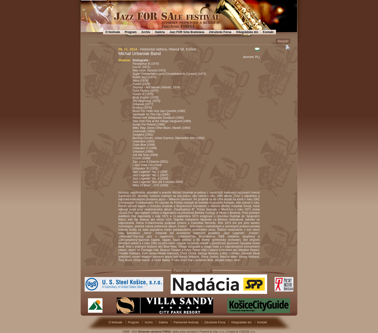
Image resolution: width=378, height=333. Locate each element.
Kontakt (268, 32)
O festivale (112, 32)
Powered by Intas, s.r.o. (212, 331)
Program (130, 32)
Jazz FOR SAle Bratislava (186, 32)
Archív (145, 32)
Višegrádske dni (247, 32)
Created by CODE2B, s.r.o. (241, 331)
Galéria (160, 32)
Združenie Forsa (220, 32)
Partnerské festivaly (186, 322)
